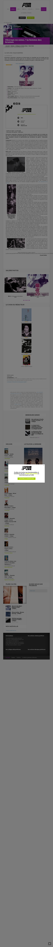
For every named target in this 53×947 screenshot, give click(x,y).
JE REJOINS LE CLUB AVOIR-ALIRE (26, 478)
